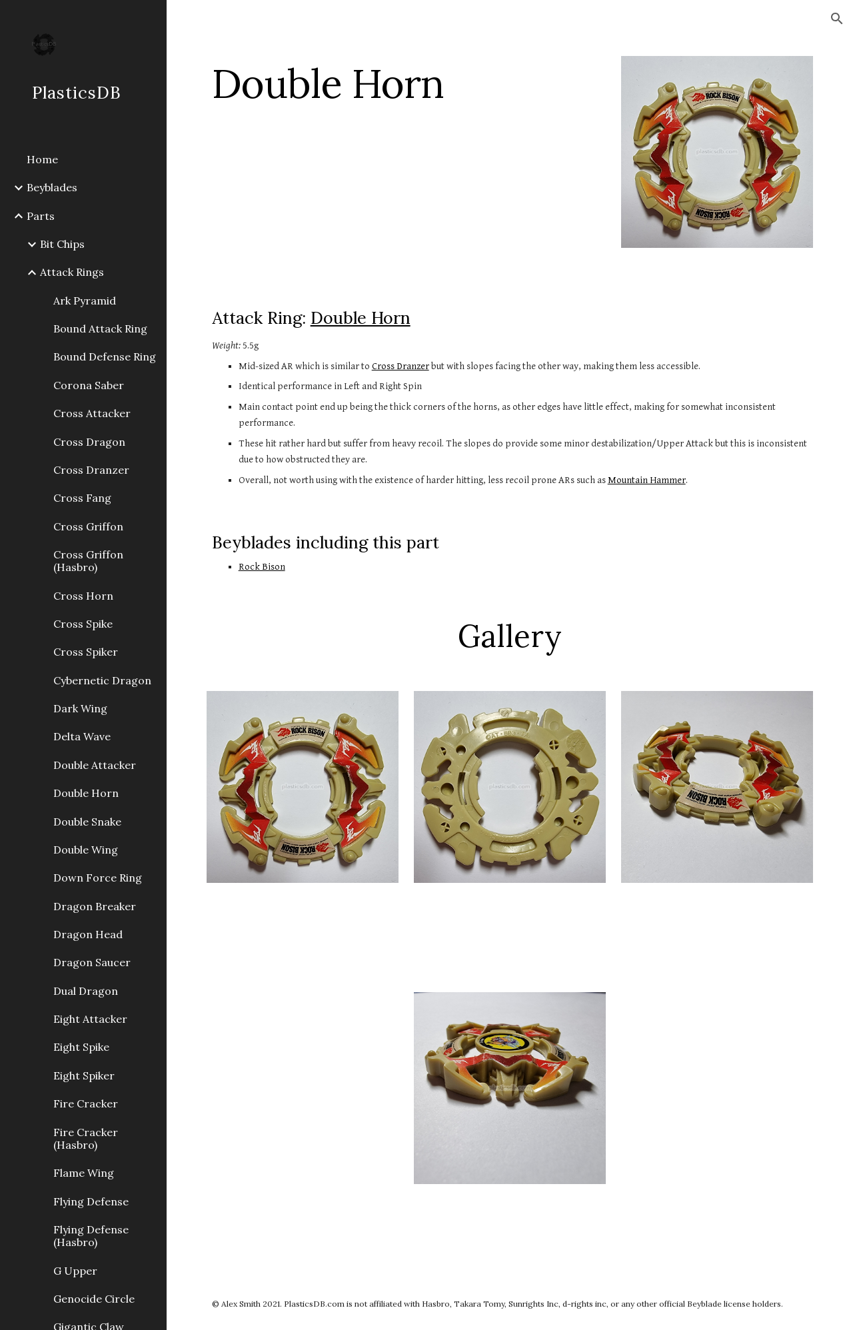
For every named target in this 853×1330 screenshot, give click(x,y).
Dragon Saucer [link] (92, 962)
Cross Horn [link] (83, 595)
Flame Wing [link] (83, 1172)
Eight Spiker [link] (84, 1075)
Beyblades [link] (52, 187)
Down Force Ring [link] (97, 877)
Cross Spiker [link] (85, 651)
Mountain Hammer (647, 480)
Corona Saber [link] (88, 385)
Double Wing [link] (85, 849)
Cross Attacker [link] (92, 413)
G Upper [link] (75, 1270)
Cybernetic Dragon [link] (102, 680)
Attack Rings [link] (72, 272)
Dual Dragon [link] (85, 991)
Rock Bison (262, 566)
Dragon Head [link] (88, 934)
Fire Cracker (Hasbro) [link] (85, 1138)
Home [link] (42, 159)
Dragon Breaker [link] (94, 906)
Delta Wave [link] (82, 736)
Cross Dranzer (400, 366)
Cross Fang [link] (82, 497)
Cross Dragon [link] (89, 441)
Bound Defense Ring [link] (104, 356)
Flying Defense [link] (91, 1201)
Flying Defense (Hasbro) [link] (91, 1236)
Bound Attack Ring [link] (100, 328)
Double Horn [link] (86, 793)
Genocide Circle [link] (94, 1298)
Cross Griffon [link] (88, 526)
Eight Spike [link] (81, 1046)
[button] (837, 19)
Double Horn (361, 318)
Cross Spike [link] (83, 623)
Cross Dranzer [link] (91, 469)
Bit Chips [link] (62, 244)
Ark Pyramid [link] (84, 300)
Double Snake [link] (87, 821)
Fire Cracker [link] (85, 1103)
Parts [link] (41, 216)
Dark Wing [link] (80, 708)
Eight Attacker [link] (90, 1018)
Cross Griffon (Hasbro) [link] (88, 561)
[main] (406, 83)
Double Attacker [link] (94, 765)
